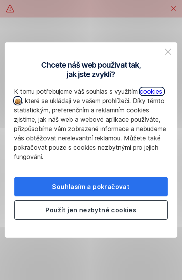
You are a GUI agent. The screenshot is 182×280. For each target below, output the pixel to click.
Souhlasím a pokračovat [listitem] (91, 187)
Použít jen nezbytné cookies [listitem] (90, 210)
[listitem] (168, 52)
